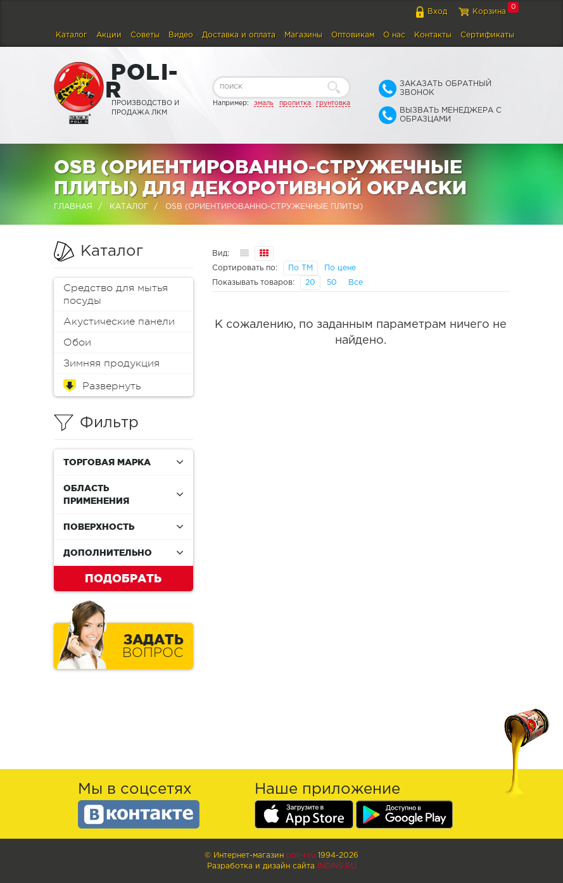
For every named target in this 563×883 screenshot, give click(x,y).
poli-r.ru (300, 855)
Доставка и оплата (238, 35)
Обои (77, 342)
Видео (180, 35)
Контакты (433, 35)
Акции (109, 35)
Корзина (489, 11)
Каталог (71, 35)
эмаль (264, 103)
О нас (394, 35)
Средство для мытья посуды (115, 294)
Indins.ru (337, 866)
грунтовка (333, 103)
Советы (145, 35)
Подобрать (123, 578)
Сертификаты (487, 35)
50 (332, 282)
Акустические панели (119, 321)
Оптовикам (352, 35)
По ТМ (300, 268)
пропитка (295, 103)
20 (310, 282)
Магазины (303, 35)
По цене (340, 268)
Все (355, 282)
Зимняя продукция (111, 363)
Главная (73, 206)
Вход (437, 11)
